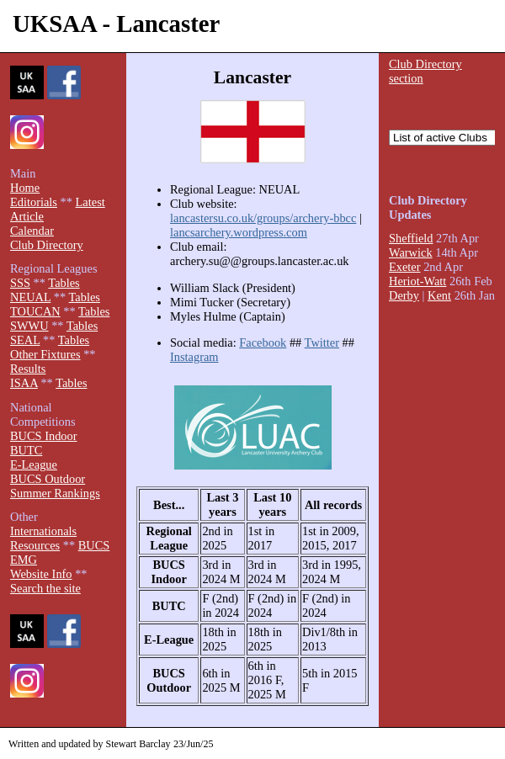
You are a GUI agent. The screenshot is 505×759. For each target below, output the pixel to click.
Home (25, 187)
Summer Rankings (55, 493)
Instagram (194, 357)
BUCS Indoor (43, 436)
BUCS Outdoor (47, 479)
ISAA (24, 383)
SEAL (25, 340)
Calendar (32, 230)
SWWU (29, 325)
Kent (439, 295)
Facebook (262, 342)
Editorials (33, 202)
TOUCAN (35, 311)
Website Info (41, 574)
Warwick (411, 252)
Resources (35, 545)
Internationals (43, 531)
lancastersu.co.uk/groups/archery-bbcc (263, 218)
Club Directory (46, 245)
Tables (63, 282)
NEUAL (30, 297)
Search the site (45, 588)
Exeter (405, 266)
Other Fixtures (45, 354)
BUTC (26, 450)
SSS (20, 282)
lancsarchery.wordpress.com (238, 232)
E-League (33, 464)
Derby (404, 295)
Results (27, 368)
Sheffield (411, 238)
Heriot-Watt (417, 281)
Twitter (322, 342)
